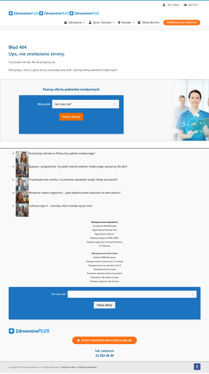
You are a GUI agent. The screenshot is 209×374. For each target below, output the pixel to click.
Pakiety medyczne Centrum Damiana (105, 241)
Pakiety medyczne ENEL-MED (104, 237)
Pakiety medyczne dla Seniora (104, 281)
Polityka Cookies (68, 367)
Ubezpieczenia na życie (104, 269)
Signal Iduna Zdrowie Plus (104, 229)
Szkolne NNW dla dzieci (104, 257)
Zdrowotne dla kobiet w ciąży (105, 277)
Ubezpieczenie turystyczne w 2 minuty (104, 261)
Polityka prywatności (87, 367)
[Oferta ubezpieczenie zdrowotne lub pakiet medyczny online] (104, 340)
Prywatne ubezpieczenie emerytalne (104, 273)
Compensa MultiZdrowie (104, 225)
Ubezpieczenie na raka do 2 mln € (104, 265)
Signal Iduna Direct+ (104, 233)
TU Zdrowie (104, 245)
